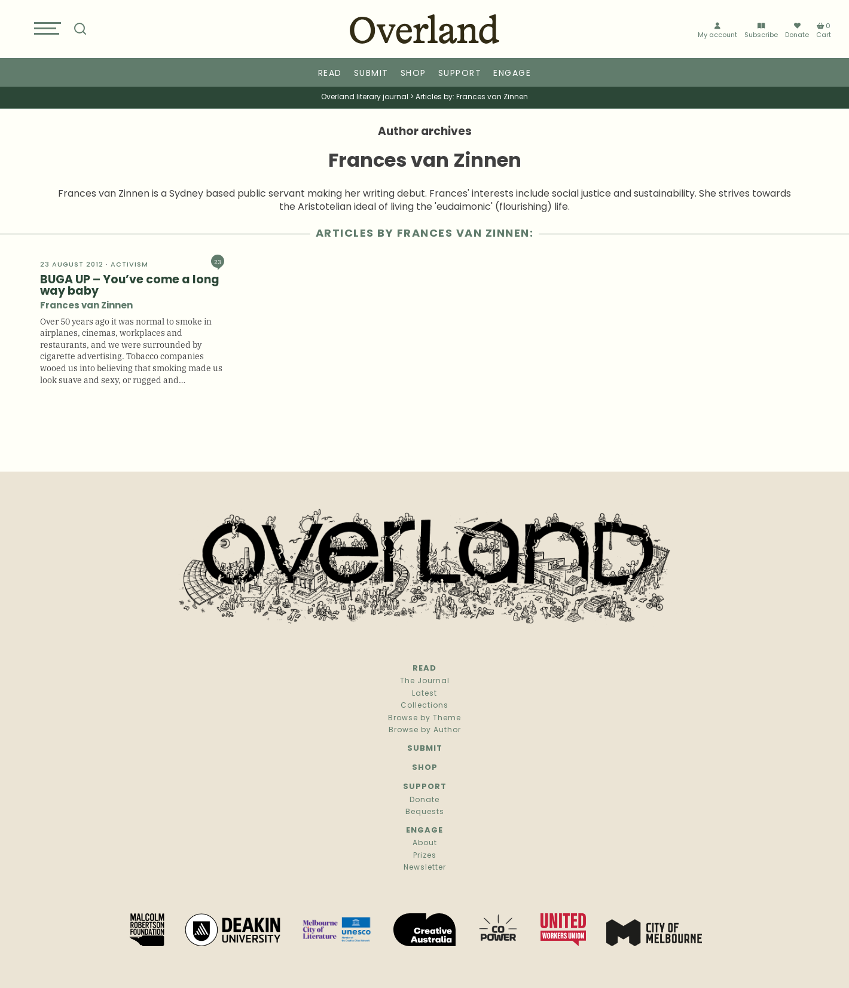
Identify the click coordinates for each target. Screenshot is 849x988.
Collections (424, 705)
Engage (512, 73)
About (425, 843)
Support (460, 73)
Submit (371, 73)
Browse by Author (425, 730)
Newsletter (425, 867)
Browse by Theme (424, 718)
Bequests (424, 812)
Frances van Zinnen (86, 306)
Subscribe (761, 31)
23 (217, 261)
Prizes (424, 855)
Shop (413, 73)
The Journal (425, 681)
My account (717, 31)
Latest (424, 694)
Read (330, 73)
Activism (129, 265)
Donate (797, 31)
